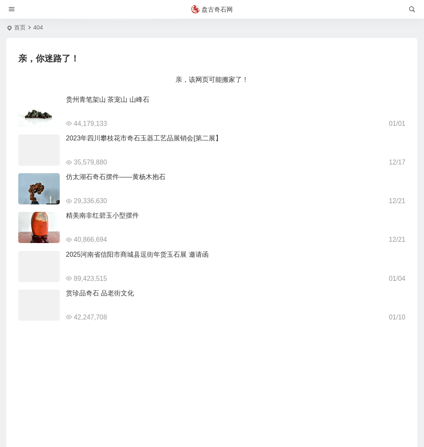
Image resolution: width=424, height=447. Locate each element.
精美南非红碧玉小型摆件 (102, 215)
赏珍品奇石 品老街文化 (100, 293)
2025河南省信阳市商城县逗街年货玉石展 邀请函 (137, 254)
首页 (20, 27)
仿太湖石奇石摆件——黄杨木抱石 (116, 176)
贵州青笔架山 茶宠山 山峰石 (107, 99)
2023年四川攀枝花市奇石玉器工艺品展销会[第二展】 (144, 138)
